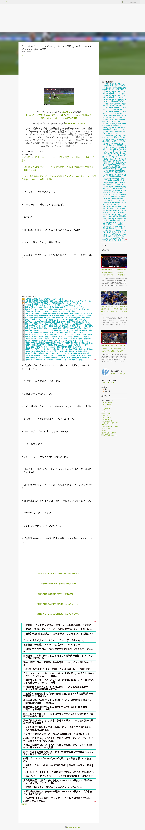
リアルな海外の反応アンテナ (109, 426)
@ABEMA (67, 112)
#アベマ (56, 115)
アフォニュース (106, 408)
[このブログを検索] (130, 2)
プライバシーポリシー (107, 382)
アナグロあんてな (106, 406)
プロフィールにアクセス (118, 374)
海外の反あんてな (106, 430)
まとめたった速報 (106, 421)
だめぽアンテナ (106, 413)
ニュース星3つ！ (106, 417)
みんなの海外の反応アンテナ (109, 423)
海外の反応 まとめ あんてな (109, 432)
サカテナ (104, 412)
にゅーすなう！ (106, 415)
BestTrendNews (106, 403)
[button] (22, 56)
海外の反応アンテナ (107, 434)
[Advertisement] (55, 13)
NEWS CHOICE (106, 404)
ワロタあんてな (106, 428)
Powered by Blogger (72, 827)
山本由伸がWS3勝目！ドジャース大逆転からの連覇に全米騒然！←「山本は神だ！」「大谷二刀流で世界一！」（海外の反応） (113, 272)
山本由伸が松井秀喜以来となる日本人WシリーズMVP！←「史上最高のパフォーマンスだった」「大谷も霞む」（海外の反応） (114, 348)
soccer (24, 804)
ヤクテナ (104, 425)
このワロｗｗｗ (106, 410)
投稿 (105, 389)
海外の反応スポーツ (118, 371)
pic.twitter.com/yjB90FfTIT (63, 118)
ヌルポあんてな (106, 419)
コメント (106, 391)
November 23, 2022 (75, 123)
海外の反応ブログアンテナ (109, 436)
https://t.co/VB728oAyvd (38, 115)
